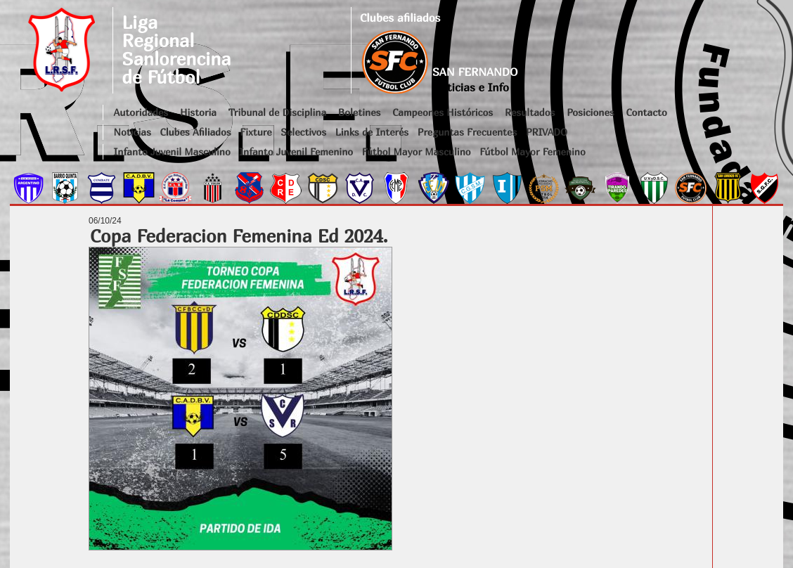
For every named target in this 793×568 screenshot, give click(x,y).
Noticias (132, 132)
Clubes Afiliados (195, 132)
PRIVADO (546, 132)
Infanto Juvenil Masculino (172, 151)
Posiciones (590, 112)
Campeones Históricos (442, 112)
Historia (198, 112)
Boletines (359, 112)
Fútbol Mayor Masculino (416, 151)
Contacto (646, 112)
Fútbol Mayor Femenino (532, 151)
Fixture (255, 132)
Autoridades (141, 112)
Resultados (530, 112)
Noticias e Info (470, 87)
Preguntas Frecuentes (467, 132)
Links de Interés (371, 132)
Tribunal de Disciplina (277, 112)
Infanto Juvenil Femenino (296, 151)
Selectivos (303, 132)
